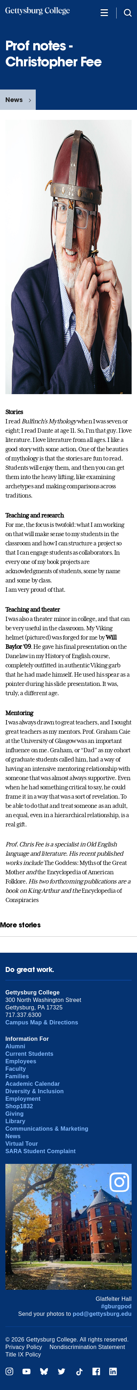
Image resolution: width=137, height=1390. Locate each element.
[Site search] (128, 12)
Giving (14, 1114)
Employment (22, 1099)
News (14, 100)
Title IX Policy (23, 1354)
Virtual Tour (21, 1144)
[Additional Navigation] (104, 12)
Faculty (15, 1069)
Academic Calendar (32, 1084)
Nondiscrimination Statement (87, 1347)
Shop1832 (19, 1106)
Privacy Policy (23, 1347)
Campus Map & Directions (41, 1022)
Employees (20, 1061)
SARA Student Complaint (40, 1151)
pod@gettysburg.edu (102, 1314)
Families (17, 1076)
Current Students (29, 1054)
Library (15, 1121)
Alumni (15, 1046)
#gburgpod (116, 1306)
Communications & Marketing (46, 1129)
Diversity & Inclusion (34, 1091)
